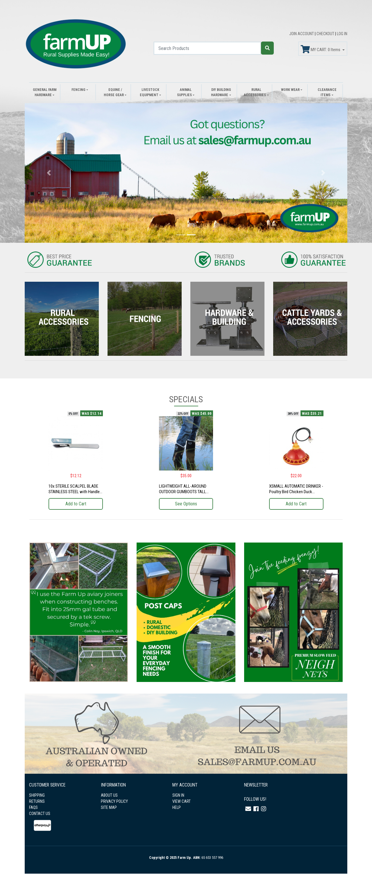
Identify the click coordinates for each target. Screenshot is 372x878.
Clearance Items (327, 92)
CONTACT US (39, 813)
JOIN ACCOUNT (302, 33)
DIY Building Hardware (221, 92)
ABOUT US (109, 795)
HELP (176, 807)
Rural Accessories (255, 92)
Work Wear (290, 90)
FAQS (33, 807)
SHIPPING (37, 795)
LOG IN (342, 33)
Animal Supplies (184, 92)
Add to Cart (75, 504)
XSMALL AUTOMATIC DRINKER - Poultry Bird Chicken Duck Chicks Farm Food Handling (296, 492)
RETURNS (37, 801)
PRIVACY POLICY (114, 801)
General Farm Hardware (44, 92)
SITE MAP (109, 807)
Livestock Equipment (149, 92)
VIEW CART (181, 801)
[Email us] (248, 808)
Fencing (78, 90)
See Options (186, 504)
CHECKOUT (325, 33)
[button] (49, 173)
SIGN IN (178, 795)
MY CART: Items (321, 49)
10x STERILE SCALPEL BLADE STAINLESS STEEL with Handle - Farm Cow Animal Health (75, 492)
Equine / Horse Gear (114, 92)
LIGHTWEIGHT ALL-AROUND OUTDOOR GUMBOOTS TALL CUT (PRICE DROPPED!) (182, 492)
